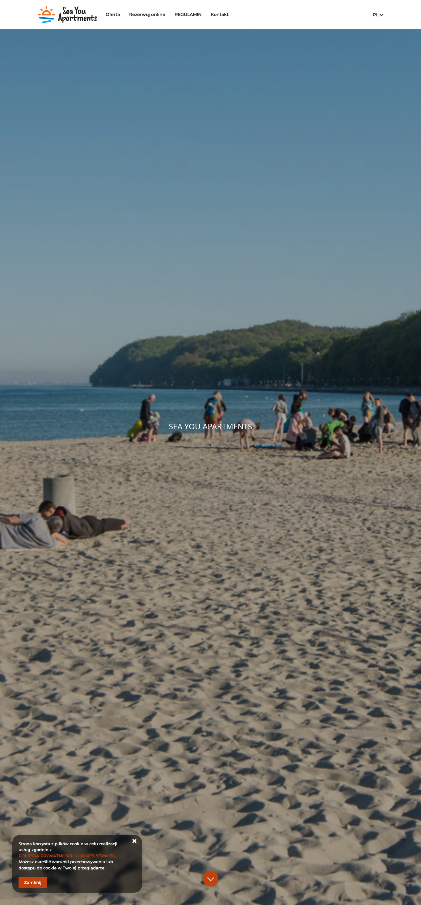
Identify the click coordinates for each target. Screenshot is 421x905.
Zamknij (32, 882)
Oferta (117, 14)
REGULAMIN (192, 14)
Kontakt (224, 14)
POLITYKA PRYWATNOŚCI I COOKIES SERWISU (67, 855)
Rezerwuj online (151, 14)
